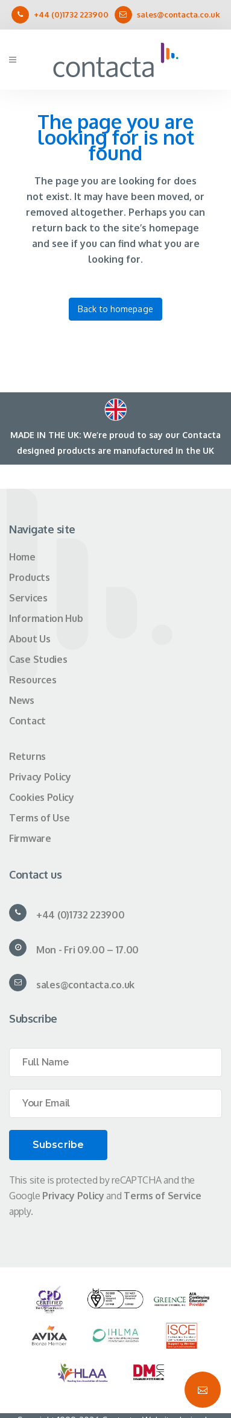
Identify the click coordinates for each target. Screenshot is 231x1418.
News (21, 700)
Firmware (30, 838)
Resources (32, 680)
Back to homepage (115, 309)
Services (28, 598)
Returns (27, 756)
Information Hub (46, 618)
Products (29, 577)
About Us (30, 639)
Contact (27, 721)
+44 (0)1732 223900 (71, 14)
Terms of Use (39, 818)
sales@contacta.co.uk (178, 14)
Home (22, 557)
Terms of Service (162, 1196)
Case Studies (38, 659)
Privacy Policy (40, 777)
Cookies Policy (41, 797)
